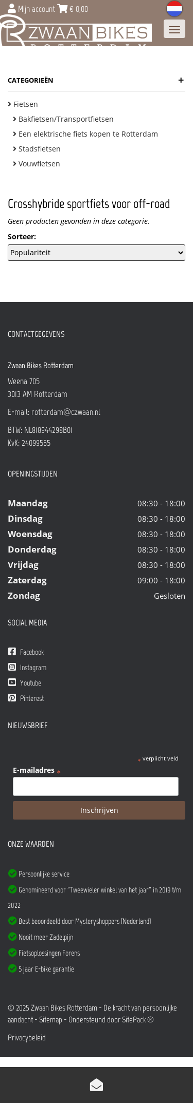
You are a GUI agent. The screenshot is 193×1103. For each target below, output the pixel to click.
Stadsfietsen (37, 149)
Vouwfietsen (36, 163)
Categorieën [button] (96, 80)
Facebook (26, 652)
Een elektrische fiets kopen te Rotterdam (85, 134)
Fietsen (23, 104)
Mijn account (32, 9)
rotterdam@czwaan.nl (65, 412)
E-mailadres (37, 770)
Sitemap (50, 1019)
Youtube (24, 683)
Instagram (27, 667)
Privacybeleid (27, 1037)
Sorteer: (22, 236)
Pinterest (26, 698)
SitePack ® (138, 1019)
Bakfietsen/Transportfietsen (63, 119)
